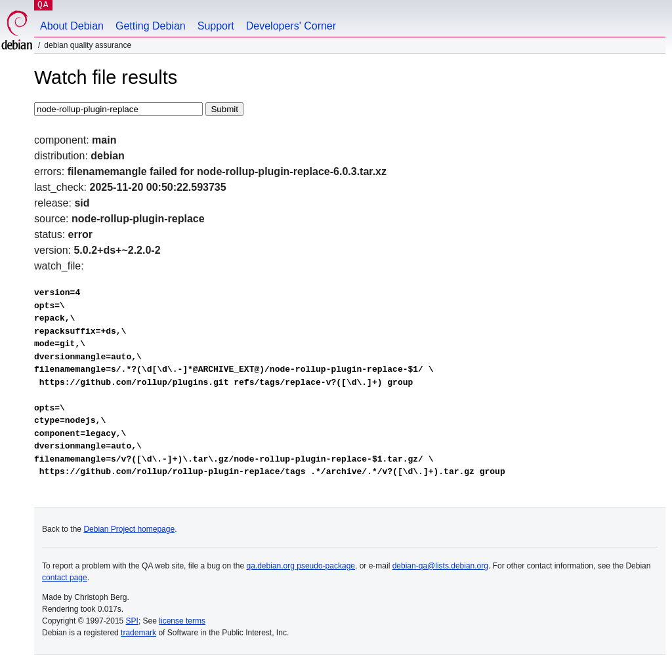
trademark (138, 632)
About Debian (72, 25)
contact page (64, 577)
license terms (182, 620)
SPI (132, 620)
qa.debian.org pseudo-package (301, 565)
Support (216, 25)
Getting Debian (151, 25)
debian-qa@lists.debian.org (440, 565)
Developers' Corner (291, 25)
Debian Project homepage (129, 529)
